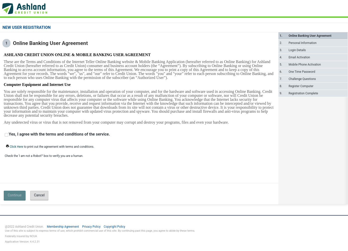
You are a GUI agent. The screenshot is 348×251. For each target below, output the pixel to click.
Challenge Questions (302, 79)
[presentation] (31, 167)
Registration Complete (303, 93)
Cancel (39, 195)
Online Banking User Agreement (310, 35)
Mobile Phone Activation (305, 64)
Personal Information (302, 43)
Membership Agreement (63, 226)
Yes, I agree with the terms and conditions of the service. (59, 134)
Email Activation (299, 57)
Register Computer (301, 86)
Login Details (297, 50)
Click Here (14, 146)
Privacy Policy (91, 226)
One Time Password (302, 71)
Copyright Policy (114, 226)
